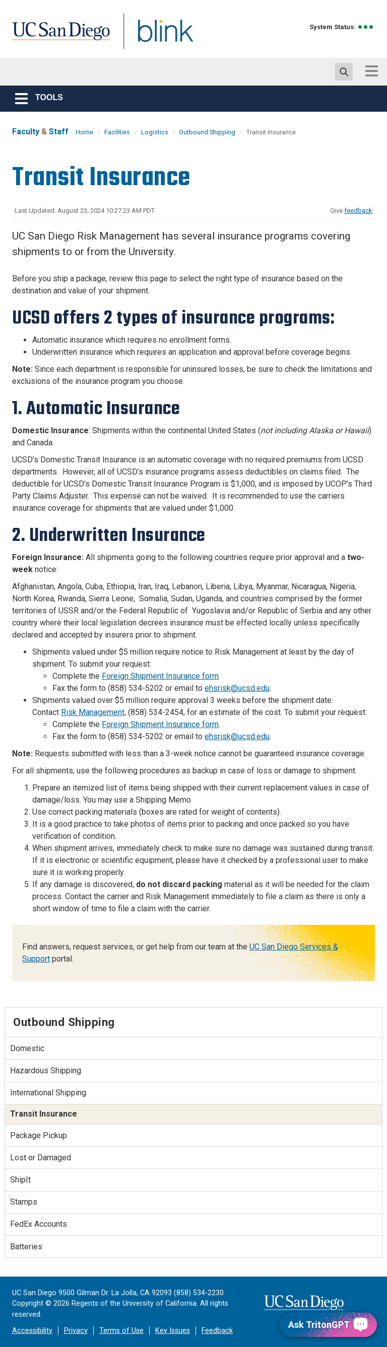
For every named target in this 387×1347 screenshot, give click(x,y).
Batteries (26, 1246)
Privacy (76, 1330)
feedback (358, 210)
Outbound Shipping (207, 132)
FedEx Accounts (38, 1224)
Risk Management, (93, 712)
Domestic (27, 1048)
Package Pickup (38, 1135)
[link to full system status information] (366, 27)
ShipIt (20, 1179)
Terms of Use (121, 1330)
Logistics (155, 132)
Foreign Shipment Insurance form (160, 676)
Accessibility (32, 1330)
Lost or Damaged (40, 1157)
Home (84, 132)
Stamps (23, 1202)
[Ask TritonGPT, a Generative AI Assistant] (328, 1324)
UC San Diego (57, 37)
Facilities (117, 132)
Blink (156, 37)
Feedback (217, 1330)
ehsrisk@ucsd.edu (237, 688)
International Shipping (48, 1092)
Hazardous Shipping (45, 1070)
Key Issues (172, 1330)
